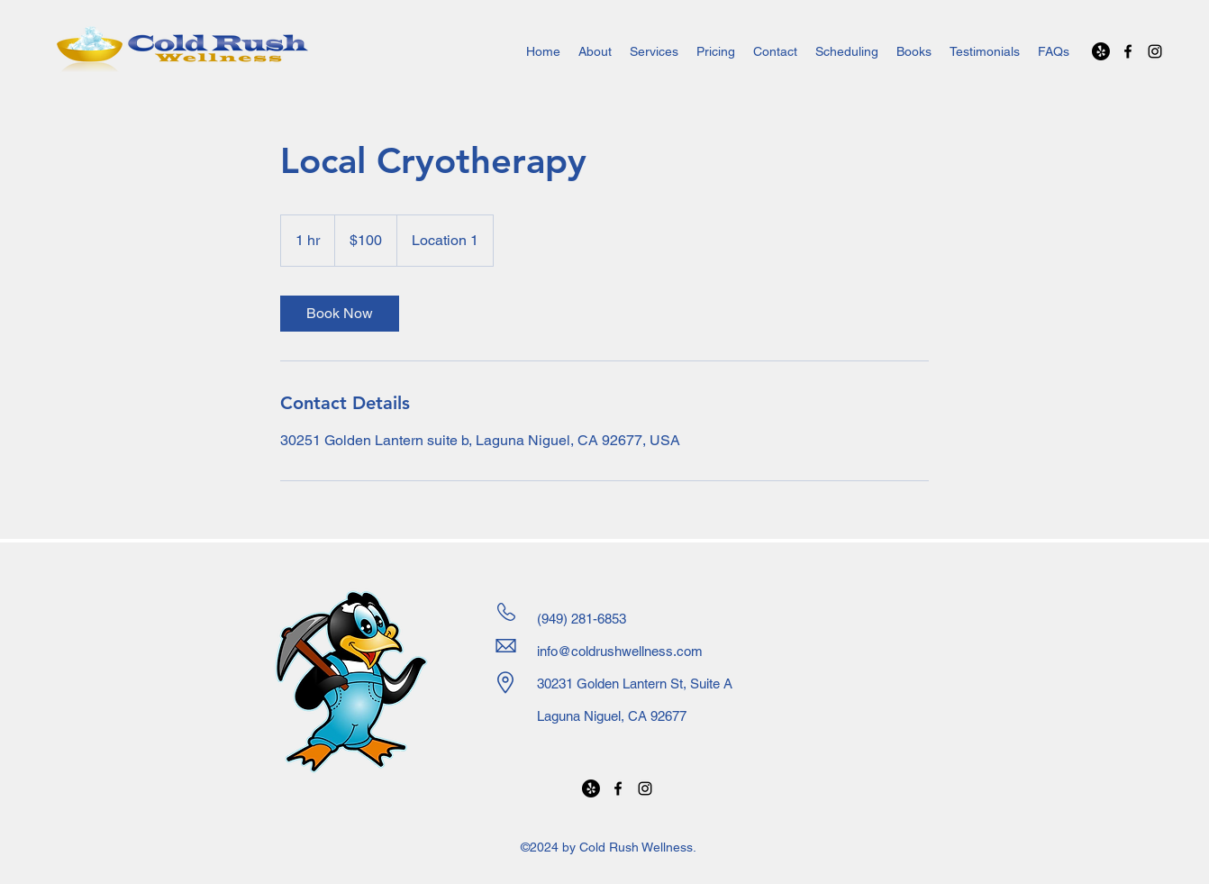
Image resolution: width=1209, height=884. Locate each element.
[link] (339, 314)
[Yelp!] (1101, 51)
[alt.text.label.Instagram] (1155, 51)
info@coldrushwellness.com (620, 651)
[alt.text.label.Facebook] (1128, 51)
